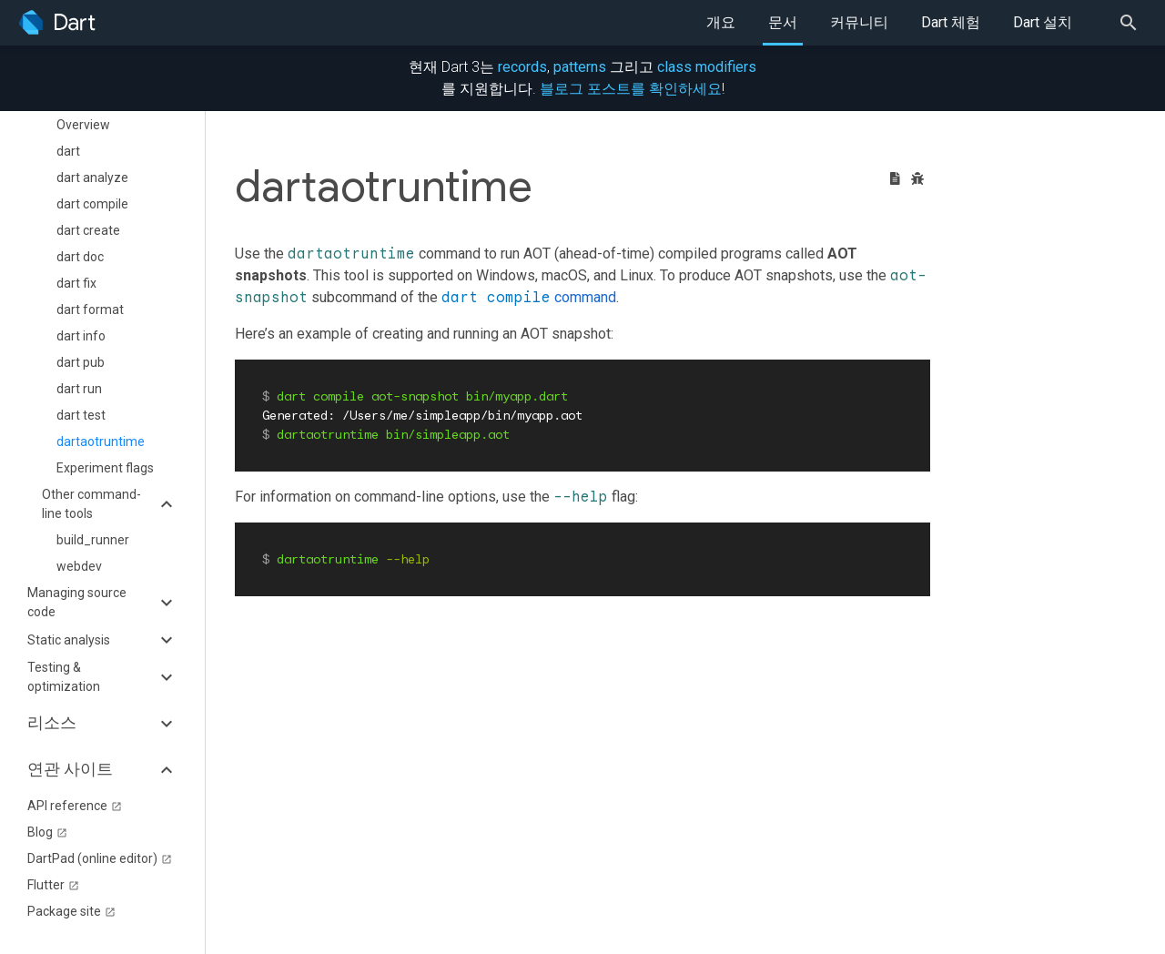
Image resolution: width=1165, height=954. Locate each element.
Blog (47, 832)
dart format (90, 309)
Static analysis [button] (68, 640)
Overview (83, 124)
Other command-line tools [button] (91, 504)
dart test (81, 415)
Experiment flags (105, 468)
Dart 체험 (950, 22)
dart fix (76, 283)
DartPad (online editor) (99, 858)
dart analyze (92, 177)
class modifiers (706, 67)
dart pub (80, 362)
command (528, 297)
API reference (74, 805)
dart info (81, 336)
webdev (79, 566)
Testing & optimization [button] (63, 677)
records (522, 67)
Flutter (53, 885)
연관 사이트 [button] (70, 769)
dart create (88, 230)
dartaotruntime (100, 441)
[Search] (1134, 22)
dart (68, 151)
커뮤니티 (859, 22)
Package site (71, 911)
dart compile (92, 204)
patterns (579, 67)
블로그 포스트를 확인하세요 (631, 88)
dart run (79, 388)
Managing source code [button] (77, 602)
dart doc (80, 256)
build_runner (92, 540)
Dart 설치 (1042, 22)
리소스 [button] (51, 723)
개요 (720, 22)
